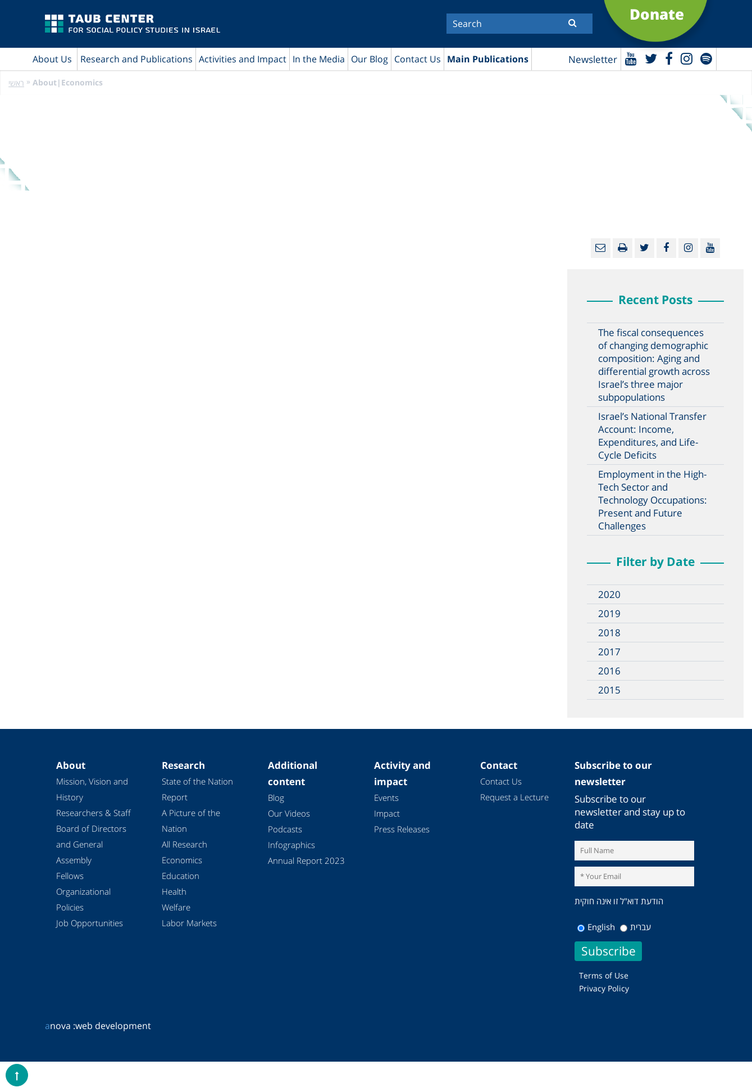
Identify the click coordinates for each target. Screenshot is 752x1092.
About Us (52, 59)
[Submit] (572, 22)
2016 (609, 670)
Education (180, 875)
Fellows (70, 875)
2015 (609, 689)
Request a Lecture (514, 797)
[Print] (622, 248)
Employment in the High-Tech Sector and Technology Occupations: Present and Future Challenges (652, 500)
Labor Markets (189, 922)
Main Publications (487, 59)
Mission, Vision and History (92, 789)
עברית (635, 926)
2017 (609, 651)
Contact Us (417, 59)
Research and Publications (136, 59)
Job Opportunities (89, 922)
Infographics (291, 844)
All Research (184, 844)
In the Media (319, 59)
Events (386, 797)
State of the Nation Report (197, 789)
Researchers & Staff (93, 812)
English (596, 926)
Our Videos (289, 813)
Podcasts (285, 829)
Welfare (176, 907)
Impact (387, 813)
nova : (60, 1025)
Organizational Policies (83, 899)
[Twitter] (651, 58)
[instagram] (686, 58)
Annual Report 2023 (306, 860)
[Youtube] (631, 58)
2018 (609, 632)
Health (174, 891)
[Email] (600, 248)
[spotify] (706, 58)
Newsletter (592, 59)
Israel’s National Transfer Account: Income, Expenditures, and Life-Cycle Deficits (652, 435)
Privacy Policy (604, 988)
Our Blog (369, 59)
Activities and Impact (242, 59)
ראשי (16, 83)
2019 (609, 613)
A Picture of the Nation (191, 820)
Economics (182, 860)
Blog (276, 797)
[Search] (519, 23)
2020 (609, 594)
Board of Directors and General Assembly (91, 844)
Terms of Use (603, 975)
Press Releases (402, 829)
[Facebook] (669, 58)
